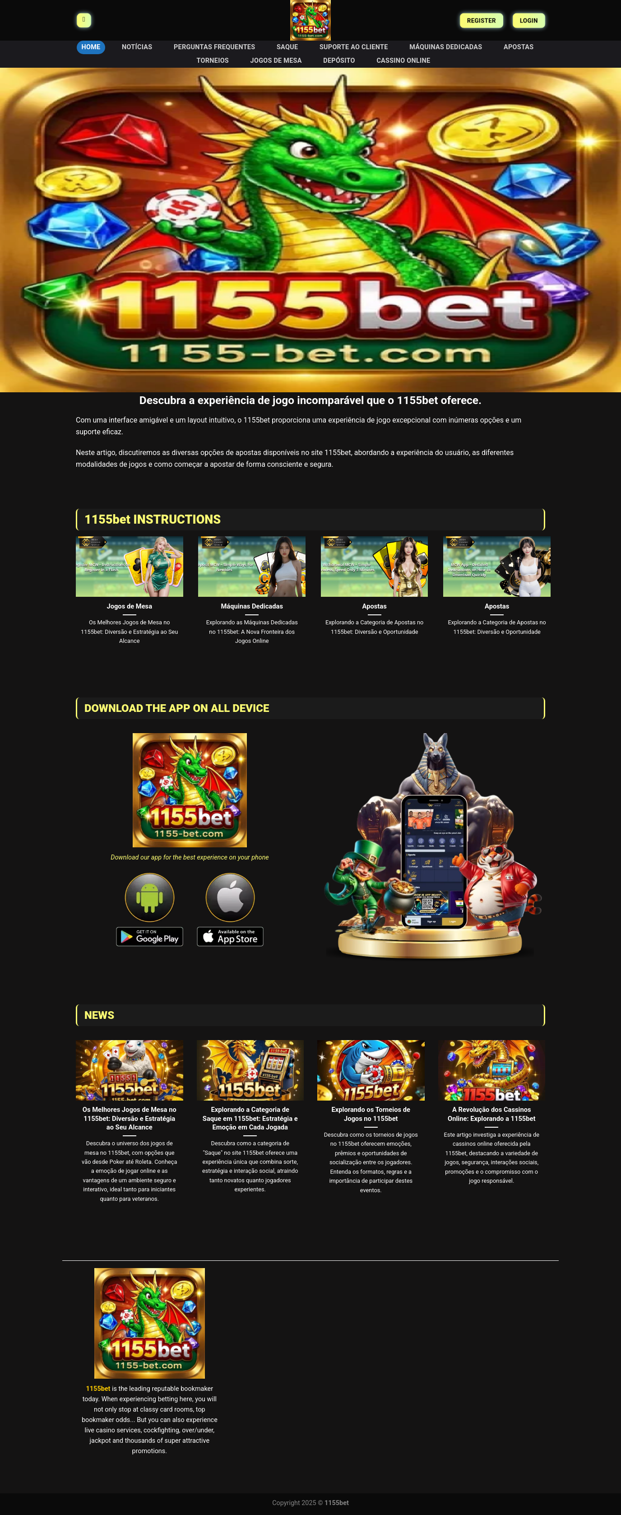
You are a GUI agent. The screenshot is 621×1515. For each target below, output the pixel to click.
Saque (287, 47)
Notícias (137, 47)
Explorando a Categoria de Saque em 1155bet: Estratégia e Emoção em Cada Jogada (250, 1118)
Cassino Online (403, 61)
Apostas (518, 47)
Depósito (339, 61)
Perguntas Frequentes (214, 47)
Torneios (213, 61)
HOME (91, 47)
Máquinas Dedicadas (445, 47)
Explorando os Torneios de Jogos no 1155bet (371, 1114)
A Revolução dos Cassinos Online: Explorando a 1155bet (492, 1114)
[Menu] (83, 20)
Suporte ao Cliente (354, 47)
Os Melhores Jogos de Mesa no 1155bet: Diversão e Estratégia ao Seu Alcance (129, 1118)
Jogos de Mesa (276, 61)
